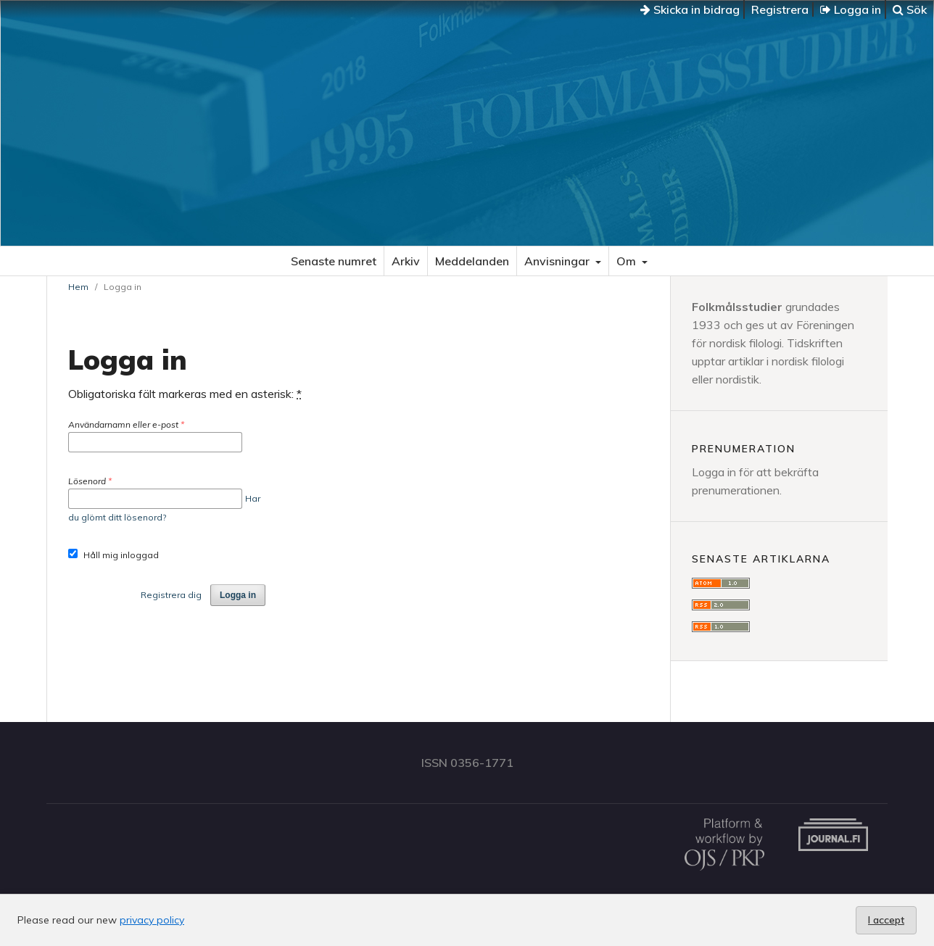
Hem (78, 286)
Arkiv (406, 261)
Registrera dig (171, 594)
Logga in (850, 9)
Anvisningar (558, 261)
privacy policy (152, 919)
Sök (910, 9)
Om (627, 261)
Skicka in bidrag (690, 9)
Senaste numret (333, 261)
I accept (886, 919)
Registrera (780, 9)
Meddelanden (472, 261)
